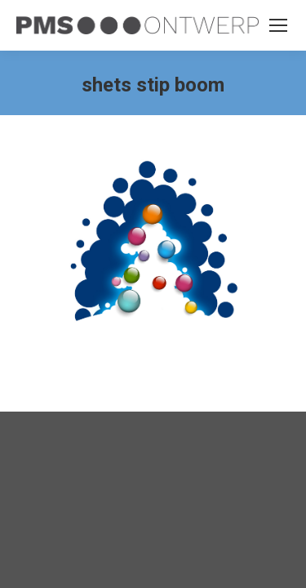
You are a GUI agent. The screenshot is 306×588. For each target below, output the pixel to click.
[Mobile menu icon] (278, 25)
